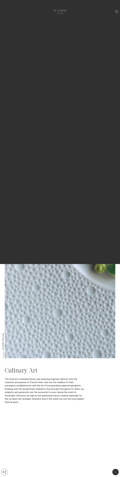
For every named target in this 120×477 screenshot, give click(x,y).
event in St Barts (22, 48)
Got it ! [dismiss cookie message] (111, 4)
